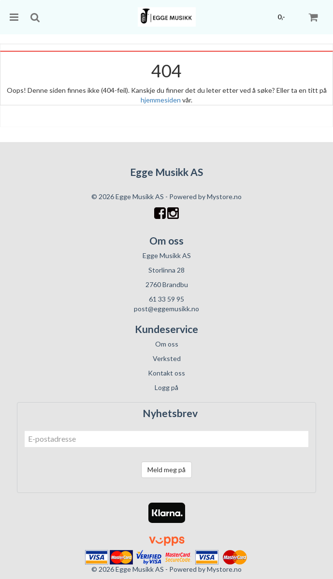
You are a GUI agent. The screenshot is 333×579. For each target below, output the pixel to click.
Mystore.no (224, 196)
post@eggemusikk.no (166, 308)
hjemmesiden (161, 100)
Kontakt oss (166, 373)
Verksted (167, 358)
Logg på (166, 387)
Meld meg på (166, 469)
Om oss (166, 344)
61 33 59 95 (166, 299)
